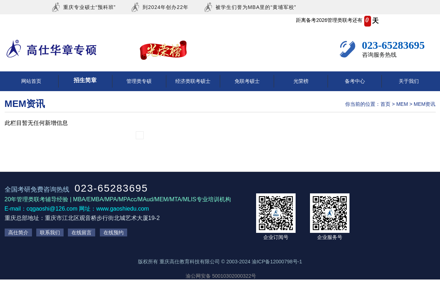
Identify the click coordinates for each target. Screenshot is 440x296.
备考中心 (355, 81)
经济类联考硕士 (192, 81)
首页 (385, 104)
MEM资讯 (425, 104)
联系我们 (50, 232)
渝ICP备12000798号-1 (277, 261)
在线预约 (113, 232)
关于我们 (409, 81)
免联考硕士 (247, 81)
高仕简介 (18, 232)
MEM (402, 104)
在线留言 (81, 232)
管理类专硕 (139, 81)
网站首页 (31, 81)
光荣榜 (301, 81)
